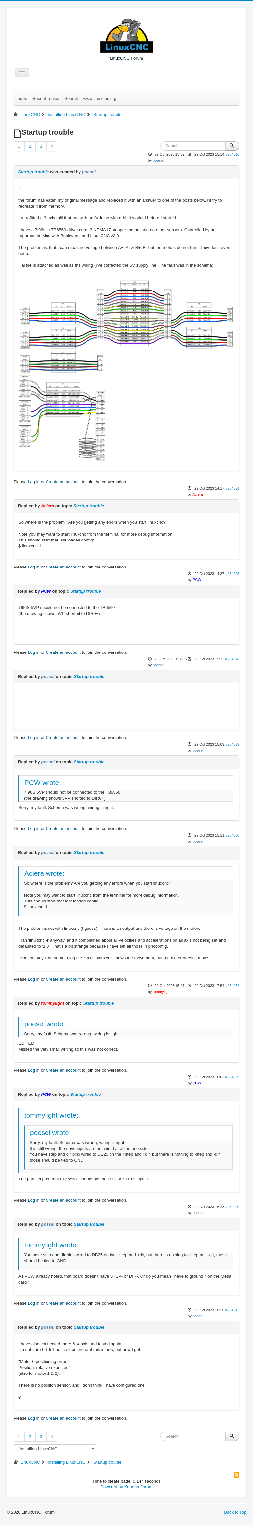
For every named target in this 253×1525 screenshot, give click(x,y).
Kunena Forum (138, 1486)
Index (21, 98)
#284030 (232, 835)
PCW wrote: (42, 782)
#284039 (232, 1077)
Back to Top (235, 1512)
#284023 (232, 574)
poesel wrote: (44, 1024)
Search (71, 98)
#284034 (232, 986)
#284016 (232, 154)
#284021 (232, 488)
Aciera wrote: (44, 873)
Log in (33, 481)
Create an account (63, 481)
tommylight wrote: (51, 1115)
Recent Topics (45, 98)
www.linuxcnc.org (99, 98)
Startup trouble (33, 171)
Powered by (111, 1486)
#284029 (232, 744)
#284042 (232, 1310)
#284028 (232, 659)
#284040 (232, 1207)
